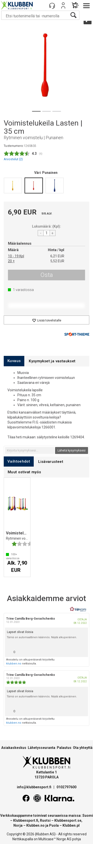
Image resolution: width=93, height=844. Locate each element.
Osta (46, 274)
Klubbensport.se (67, 820)
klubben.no (13, 663)
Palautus (64, 748)
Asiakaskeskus (13, 748)
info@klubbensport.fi (34, 787)
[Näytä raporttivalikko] (82, 650)
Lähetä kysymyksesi (72, 450)
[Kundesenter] (52, 5)
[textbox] (29, 450)
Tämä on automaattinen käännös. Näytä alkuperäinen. (42, 637)
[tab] (14, 361)
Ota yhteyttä (83, 748)
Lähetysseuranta (41, 748)
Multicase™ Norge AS (54, 839)
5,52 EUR (57, 261)
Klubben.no (35, 825)
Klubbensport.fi (25, 820)
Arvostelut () (13, 159)
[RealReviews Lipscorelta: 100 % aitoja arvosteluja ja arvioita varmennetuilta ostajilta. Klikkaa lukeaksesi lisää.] (78, 609)
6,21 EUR (57, 256)
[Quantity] (47, 233)
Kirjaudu (63, 5)
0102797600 (66, 787)
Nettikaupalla (22, 839)
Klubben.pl (71, 825)
